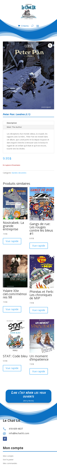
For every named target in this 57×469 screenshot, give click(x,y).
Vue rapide (12, 241)
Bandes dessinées (19, 173)
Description (12, 123)
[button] (50, 45)
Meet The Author (14, 127)
